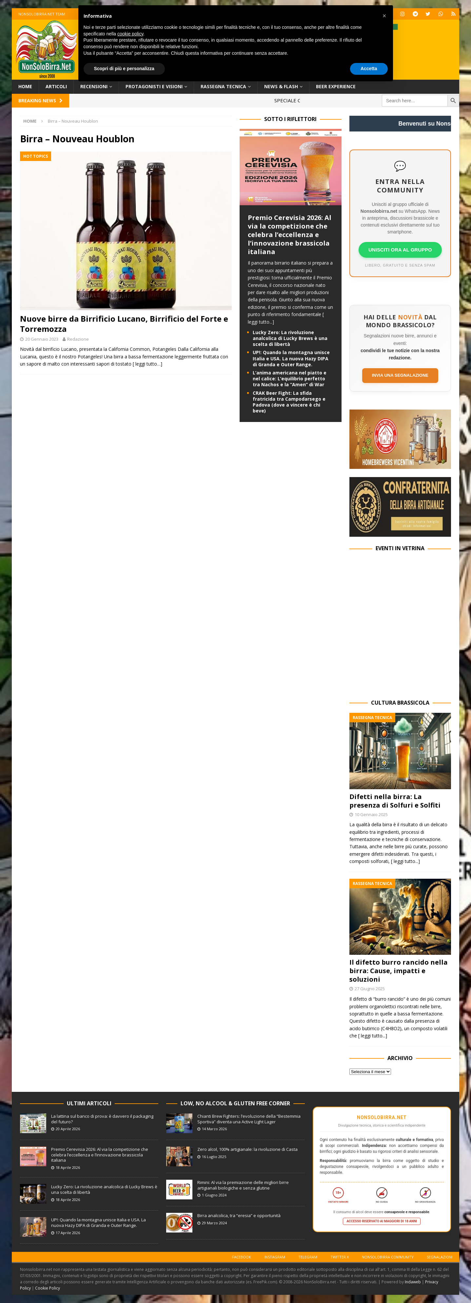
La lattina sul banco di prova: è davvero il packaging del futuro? (102, 1119)
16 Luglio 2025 (214, 1156)
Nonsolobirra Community (388, 1256)
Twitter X (339, 1256)
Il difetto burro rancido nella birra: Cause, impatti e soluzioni (398, 971)
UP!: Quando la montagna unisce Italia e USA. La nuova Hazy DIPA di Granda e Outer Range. (291, 358)
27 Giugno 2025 (370, 989)
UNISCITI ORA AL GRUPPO (400, 249)
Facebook (241, 1256)
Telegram (307, 1256)
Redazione (78, 339)
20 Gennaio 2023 (41, 339)
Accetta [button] (369, 68)
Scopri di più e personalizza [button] (124, 68)
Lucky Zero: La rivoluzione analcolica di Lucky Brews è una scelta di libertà (290, 338)
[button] (384, 15)
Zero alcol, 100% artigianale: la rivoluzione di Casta (247, 1149)
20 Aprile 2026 (68, 1128)
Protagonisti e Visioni (154, 86)
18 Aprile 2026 (68, 1167)
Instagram (274, 1256)
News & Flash (281, 86)
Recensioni (94, 86)
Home (25, 86)
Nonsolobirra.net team (41, 13)
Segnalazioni (440, 1256)
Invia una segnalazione (400, 375)
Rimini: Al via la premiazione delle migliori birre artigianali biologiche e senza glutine (243, 1185)
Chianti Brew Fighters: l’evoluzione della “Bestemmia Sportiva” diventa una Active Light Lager (249, 1119)
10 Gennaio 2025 (371, 814)
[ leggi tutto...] (405, 861)
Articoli (56, 86)
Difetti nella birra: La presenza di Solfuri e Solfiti (395, 801)
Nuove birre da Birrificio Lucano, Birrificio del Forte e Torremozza (124, 323)
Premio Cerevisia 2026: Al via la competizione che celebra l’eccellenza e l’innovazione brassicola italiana (289, 234)
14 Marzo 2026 (214, 1128)
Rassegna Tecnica (223, 86)
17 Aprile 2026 (68, 1232)
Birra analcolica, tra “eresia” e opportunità (239, 1215)
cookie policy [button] (130, 33)
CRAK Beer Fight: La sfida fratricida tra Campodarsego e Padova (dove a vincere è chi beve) (289, 402)
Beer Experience (336, 86)
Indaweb (413, 1282)
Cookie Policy (47, 1288)
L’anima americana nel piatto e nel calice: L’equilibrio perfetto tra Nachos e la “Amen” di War (289, 379)
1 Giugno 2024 (214, 1195)
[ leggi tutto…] (147, 364)
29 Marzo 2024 (214, 1222)
